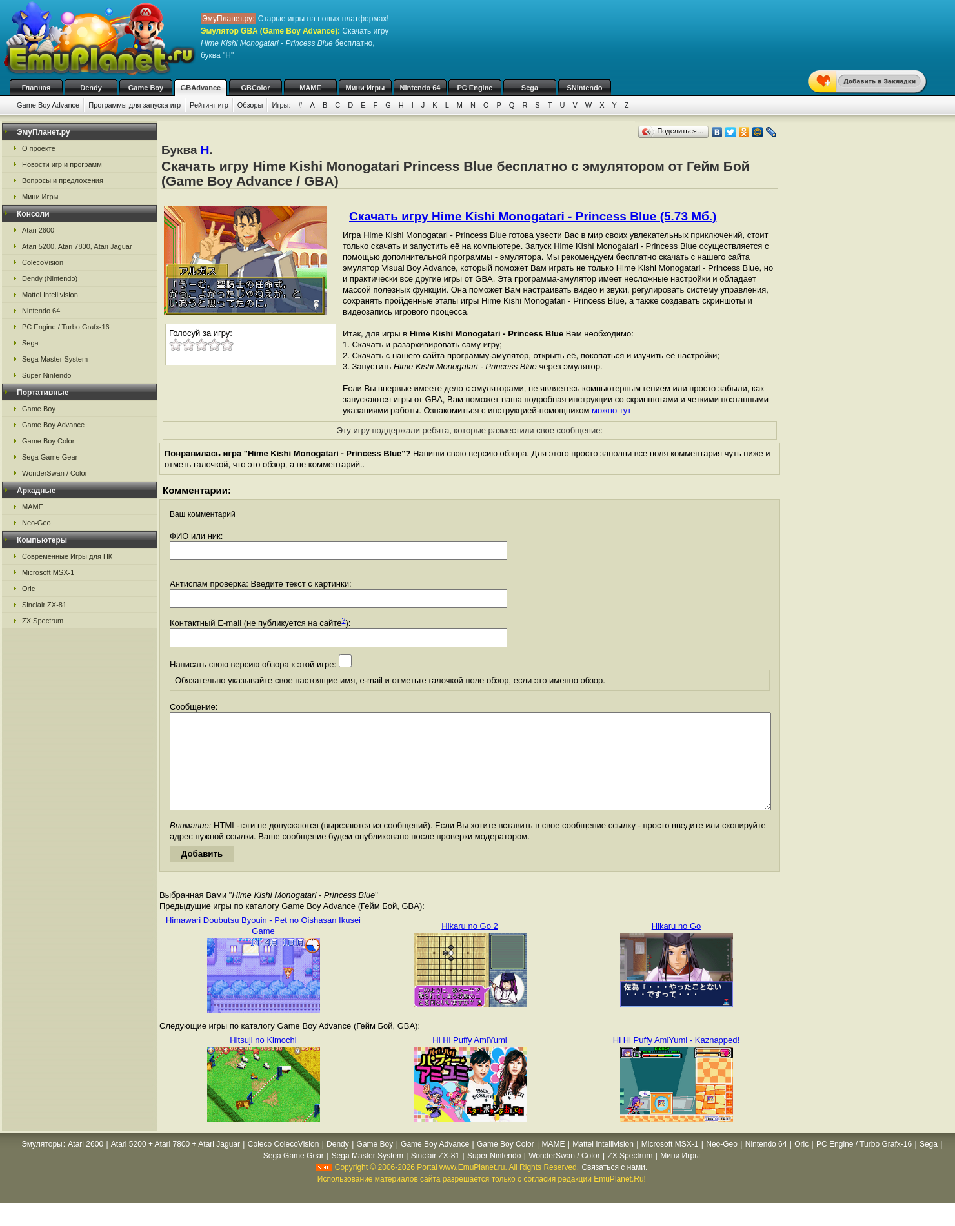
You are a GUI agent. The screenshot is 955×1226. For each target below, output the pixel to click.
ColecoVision (42, 262)
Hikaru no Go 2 (469, 945)
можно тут (611, 410)
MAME (310, 88)
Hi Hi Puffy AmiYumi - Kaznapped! (676, 1059)
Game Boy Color (48, 441)
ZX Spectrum (42, 621)
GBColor (255, 88)
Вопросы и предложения (62, 180)
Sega (529, 88)
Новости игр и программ (62, 164)
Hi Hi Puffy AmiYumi (469, 1059)
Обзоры (250, 105)
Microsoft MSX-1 (48, 572)
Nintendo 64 (420, 88)
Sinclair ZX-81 (44, 604)
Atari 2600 (38, 230)
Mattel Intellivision (50, 294)
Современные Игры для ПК (67, 556)
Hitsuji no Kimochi (263, 1059)
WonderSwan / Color (54, 473)
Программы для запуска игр (134, 105)
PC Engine (474, 88)
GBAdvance (201, 88)
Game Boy (145, 88)
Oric (28, 588)
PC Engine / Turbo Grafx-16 (66, 327)
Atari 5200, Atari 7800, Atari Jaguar (77, 246)
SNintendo (585, 88)
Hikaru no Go (676, 945)
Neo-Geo (36, 523)
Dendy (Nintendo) (49, 278)
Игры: (281, 105)
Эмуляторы (41, 1163)
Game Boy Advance (48, 105)
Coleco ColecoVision (283, 1163)
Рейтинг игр (209, 105)
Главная (36, 88)
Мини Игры (365, 88)
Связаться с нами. (614, 1186)
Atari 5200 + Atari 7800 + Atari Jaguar (175, 1163)
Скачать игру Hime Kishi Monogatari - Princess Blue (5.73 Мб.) (532, 216)
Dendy (91, 88)
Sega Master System (55, 359)
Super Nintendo (46, 375)
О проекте (38, 148)
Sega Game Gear (49, 457)
